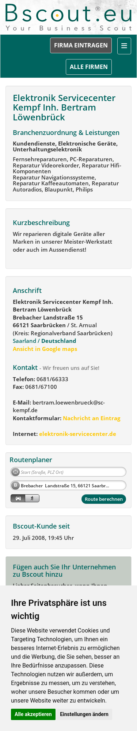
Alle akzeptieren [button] (33, 714)
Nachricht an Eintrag (90, 418)
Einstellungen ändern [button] (84, 714)
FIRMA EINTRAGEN (81, 45)
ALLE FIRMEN (89, 67)
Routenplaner (30, 459)
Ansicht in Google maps (45, 348)
